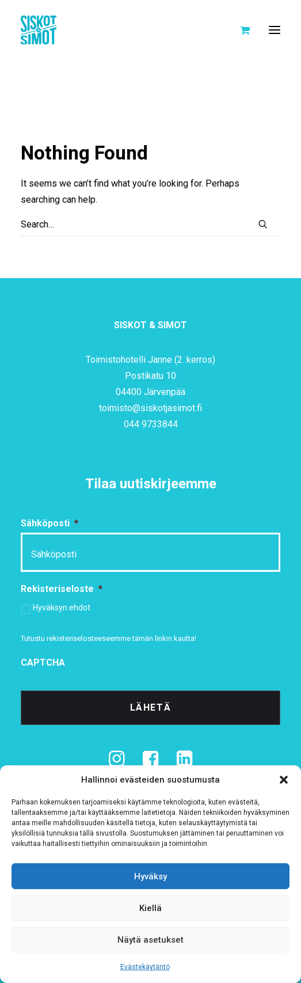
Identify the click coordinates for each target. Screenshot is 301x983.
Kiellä (150, 908)
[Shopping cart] (240, 30)
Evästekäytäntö (145, 967)
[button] (283, 779)
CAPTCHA (43, 662)
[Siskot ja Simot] (38, 30)
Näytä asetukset (150, 940)
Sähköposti (49, 523)
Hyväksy (150, 876)
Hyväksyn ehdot (61, 607)
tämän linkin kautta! (164, 638)
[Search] (150, 224)
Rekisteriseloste (61, 588)
